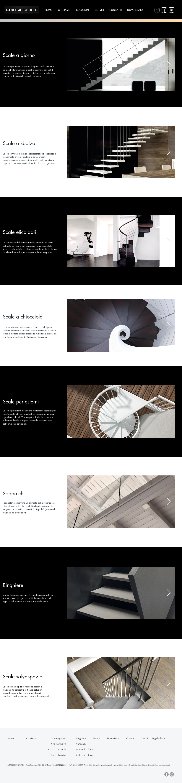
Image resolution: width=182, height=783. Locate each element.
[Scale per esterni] (82, 755)
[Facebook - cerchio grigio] (166, 774)
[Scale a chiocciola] (55, 749)
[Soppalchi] (78, 744)
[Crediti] (151, 738)
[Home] (11, 738)
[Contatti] (131, 738)
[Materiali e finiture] (85, 749)
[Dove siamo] (114, 738)
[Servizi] (97, 738)
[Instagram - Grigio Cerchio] (172, 774)
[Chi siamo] (32, 738)
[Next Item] (169, 64)
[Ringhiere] (78, 738)
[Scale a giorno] (55, 738)
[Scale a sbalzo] (55, 744)
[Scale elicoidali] (55, 755)
